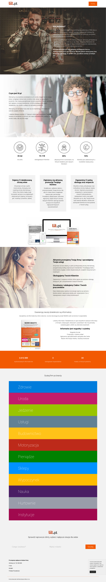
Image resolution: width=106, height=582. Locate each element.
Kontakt (11, 568)
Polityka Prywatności (14, 571)
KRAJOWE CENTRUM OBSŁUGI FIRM (19, 579)
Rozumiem (92, 571)
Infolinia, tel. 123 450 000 (15, 563)
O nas (10, 565)
